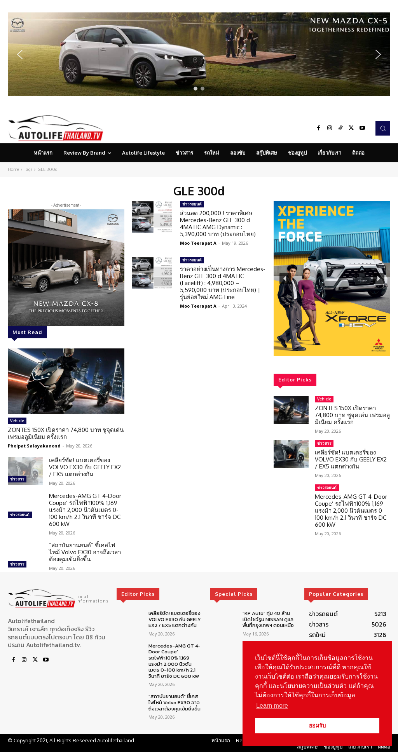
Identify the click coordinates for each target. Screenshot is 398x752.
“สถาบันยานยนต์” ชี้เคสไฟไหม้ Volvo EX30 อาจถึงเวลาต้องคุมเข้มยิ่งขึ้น (85, 552)
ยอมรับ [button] (317, 725)
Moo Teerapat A (198, 243)
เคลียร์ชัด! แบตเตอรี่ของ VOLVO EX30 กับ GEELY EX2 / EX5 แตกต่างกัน (85, 467)
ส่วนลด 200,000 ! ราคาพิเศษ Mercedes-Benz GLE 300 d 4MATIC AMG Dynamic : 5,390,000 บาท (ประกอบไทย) (218, 223)
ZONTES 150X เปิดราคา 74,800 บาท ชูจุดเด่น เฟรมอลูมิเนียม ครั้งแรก (66, 433)
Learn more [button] (272, 705)
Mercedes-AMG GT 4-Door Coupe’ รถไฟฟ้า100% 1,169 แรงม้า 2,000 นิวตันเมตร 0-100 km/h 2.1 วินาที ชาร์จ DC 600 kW (85, 509)
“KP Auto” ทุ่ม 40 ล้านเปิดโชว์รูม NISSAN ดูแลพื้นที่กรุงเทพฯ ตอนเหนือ (268, 619)
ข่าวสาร (17, 479)
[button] (199, 54)
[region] (199, 54)
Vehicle (17, 420)
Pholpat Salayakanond (34, 446)
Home (13, 169)
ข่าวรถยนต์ (20, 514)
